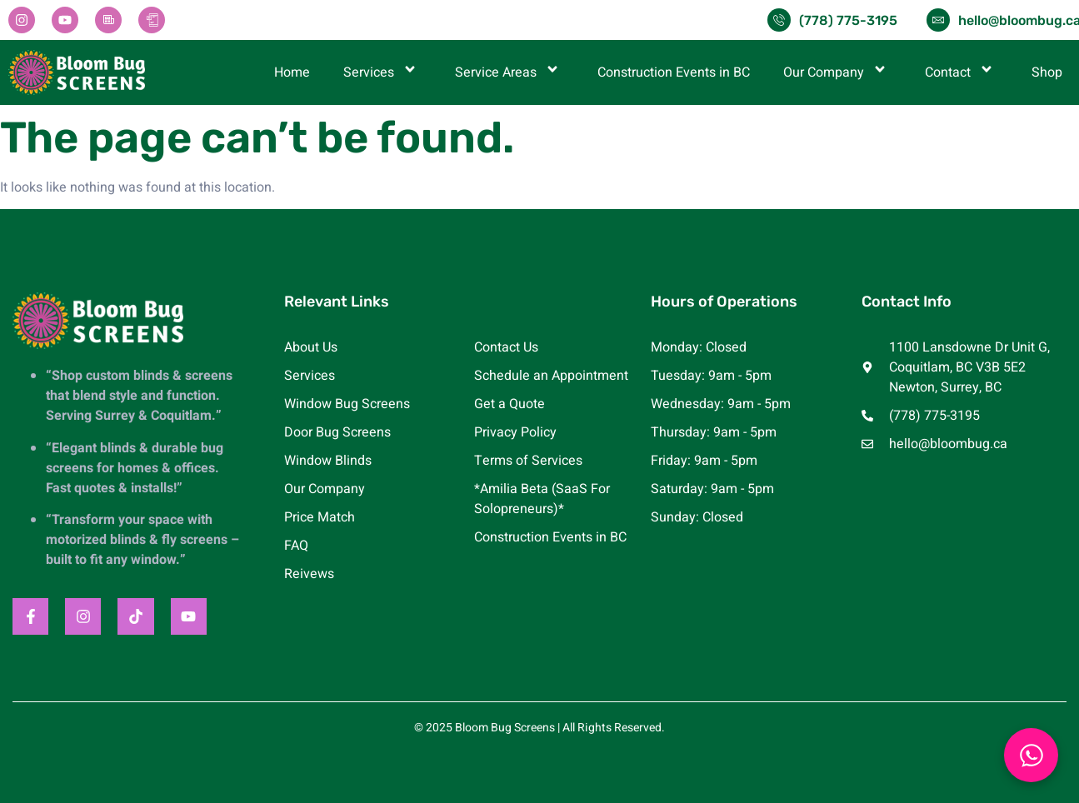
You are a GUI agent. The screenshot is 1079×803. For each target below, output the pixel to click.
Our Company (837, 72)
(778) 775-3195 (848, 20)
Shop (1047, 72)
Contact (961, 72)
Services (382, 72)
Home (292, 72)
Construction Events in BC (673, 72)
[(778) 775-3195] (779, 20)
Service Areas (509, 72)
